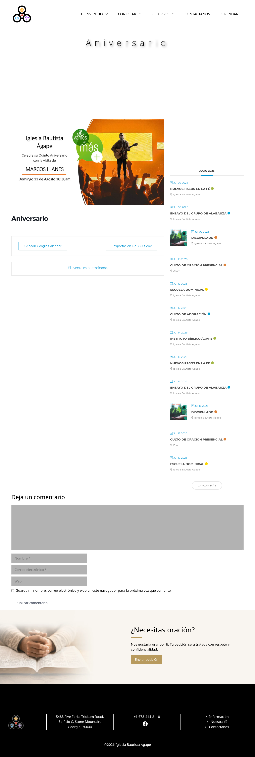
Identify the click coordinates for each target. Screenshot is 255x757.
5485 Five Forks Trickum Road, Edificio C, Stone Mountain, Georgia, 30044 (80, 721)
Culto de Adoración (188, 314)
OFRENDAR (229, 14)
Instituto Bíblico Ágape (191, 338)
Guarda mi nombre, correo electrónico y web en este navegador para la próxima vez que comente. (94, 590)
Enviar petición (146, 659)
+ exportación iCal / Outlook (130, 246)
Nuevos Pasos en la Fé (190, 189)
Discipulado (202, 238)
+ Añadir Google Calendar (43, 246)
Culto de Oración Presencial (196, 265)
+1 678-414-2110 (147, 716)
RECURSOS (165, 14)
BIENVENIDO (97, 14)
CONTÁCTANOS (197, 14)
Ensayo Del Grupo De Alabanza (198, 213)
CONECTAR (132, 14)
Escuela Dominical (187, 290)
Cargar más (207, 485)
